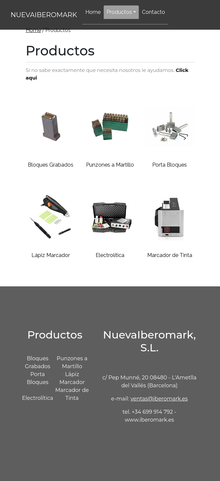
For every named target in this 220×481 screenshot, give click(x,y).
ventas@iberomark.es (159, 399)
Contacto (153, 12)
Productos (119, 12)
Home (93, 12)
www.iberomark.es (149, 420)
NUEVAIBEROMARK (44, 15)
